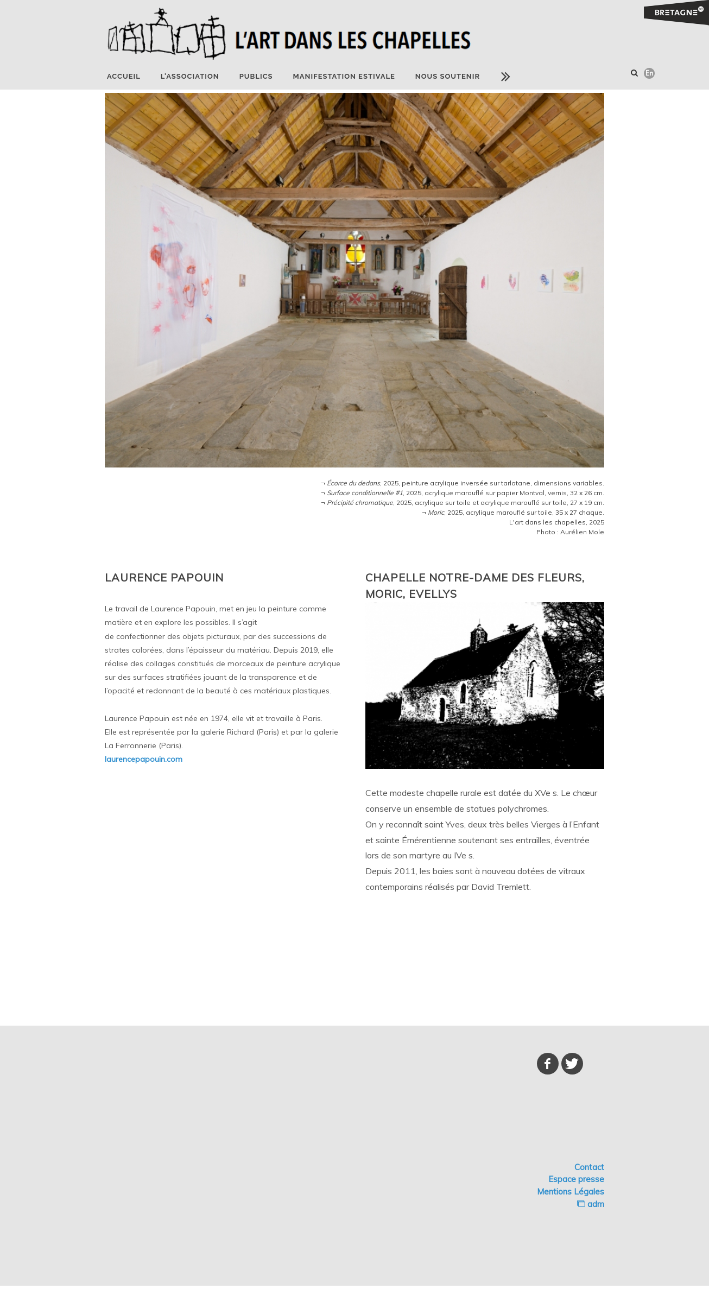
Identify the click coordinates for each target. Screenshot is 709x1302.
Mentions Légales (570, 1191)
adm (590, 1204)
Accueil (124, 76)
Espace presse (576, 1179)
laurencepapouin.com (143, 759)
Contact (589, 1167)
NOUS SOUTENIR (447, 76)
